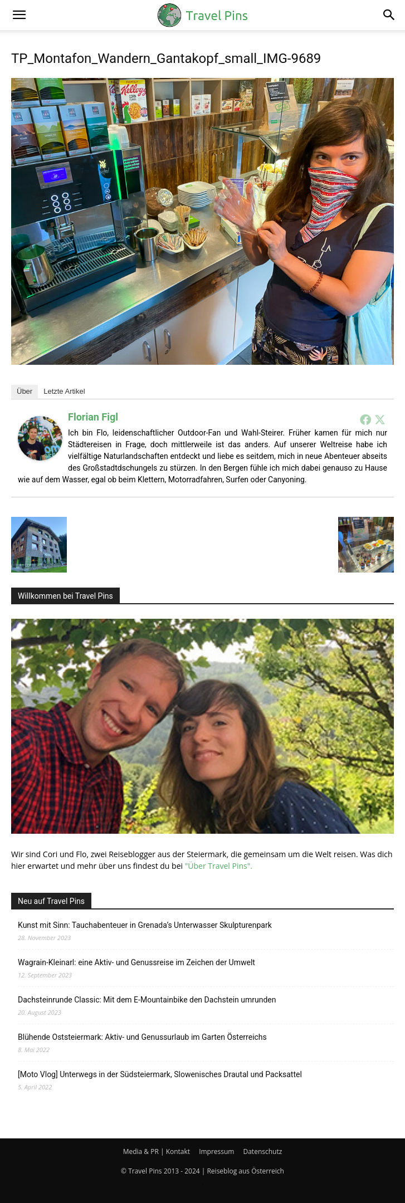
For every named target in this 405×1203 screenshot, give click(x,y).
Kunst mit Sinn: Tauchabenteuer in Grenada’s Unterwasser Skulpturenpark (145, 925)
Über (24, 391)
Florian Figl (93, 417)
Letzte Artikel (64, 391)
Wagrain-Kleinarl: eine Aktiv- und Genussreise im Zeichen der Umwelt (136, 962)
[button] (19, 15)
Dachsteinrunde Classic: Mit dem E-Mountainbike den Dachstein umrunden (147, 999)
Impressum (216, 1151)
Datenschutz (262, 1151)
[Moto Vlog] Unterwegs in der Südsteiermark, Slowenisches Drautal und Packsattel (160, 1074)
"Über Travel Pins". (218, 865)
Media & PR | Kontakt (156, 1151)
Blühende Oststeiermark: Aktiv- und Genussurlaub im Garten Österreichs (142, 1037)
